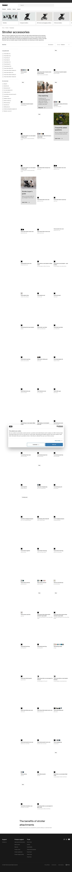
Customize (36, 444)
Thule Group (29, 854)
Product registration (18, 852)
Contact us (4, 842)
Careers (28, 844)
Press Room (29, 852)
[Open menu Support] (19, 9)
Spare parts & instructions (20, 842)
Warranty (16, 847)
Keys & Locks (17, 844)
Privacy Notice (47, 864)
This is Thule (29, 842)
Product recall (17, 849)
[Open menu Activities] (10, 9)
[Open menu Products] (4, 9)
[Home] (10, 5)
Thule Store (29, 856)
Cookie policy (54, 864)
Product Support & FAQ (19, 854)
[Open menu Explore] (15, 9)
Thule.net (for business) (31, 849)
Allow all (54, 444)
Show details (58, 440)
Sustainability (29, 847)
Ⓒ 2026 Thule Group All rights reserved (10, 864)
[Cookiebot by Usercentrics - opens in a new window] (57, 426)
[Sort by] (65, 45)
